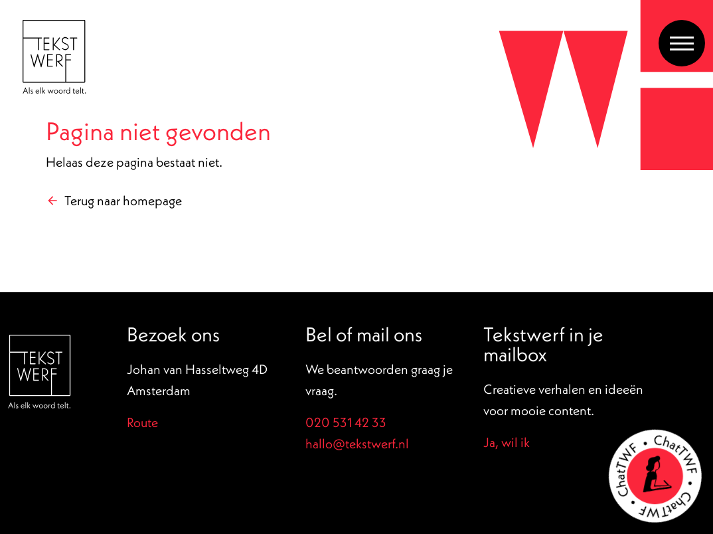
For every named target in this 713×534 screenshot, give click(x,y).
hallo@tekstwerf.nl (357, 443)
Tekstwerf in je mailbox (543, 344)
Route (142, 422)
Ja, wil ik (506, 442)
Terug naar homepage (123, 200)
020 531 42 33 (345, 422)
